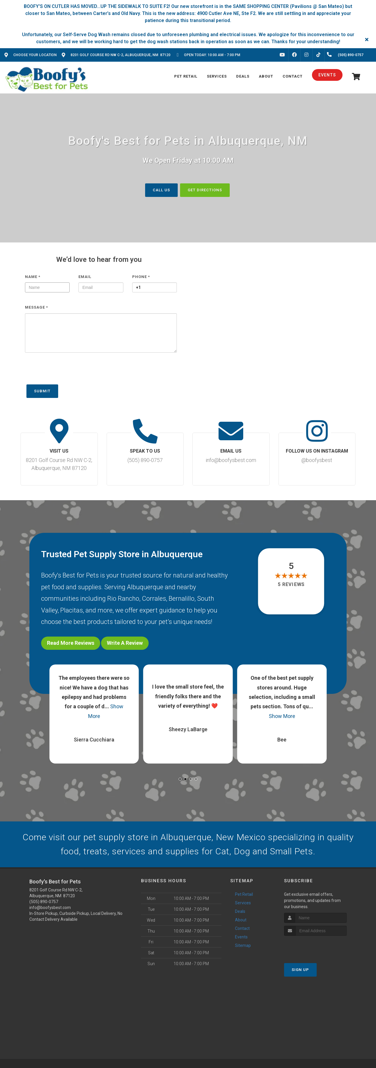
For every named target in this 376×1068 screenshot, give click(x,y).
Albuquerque (145, 586)
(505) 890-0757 (43, 901)
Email (84, 276)
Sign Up (300, 969)
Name (33, 276)
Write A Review (125, 643)
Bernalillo (181, 598)
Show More (282, 716)
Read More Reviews (70, 643)
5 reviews (291, 584)
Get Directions (205, 190)
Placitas (71, 610)
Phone (141, 276)
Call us (161, 190)
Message (36, 307)
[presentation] (69, 371)
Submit (42, 391)
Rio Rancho (123, 598)
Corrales (154, 598)
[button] (180, 779)
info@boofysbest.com (50, 907)
